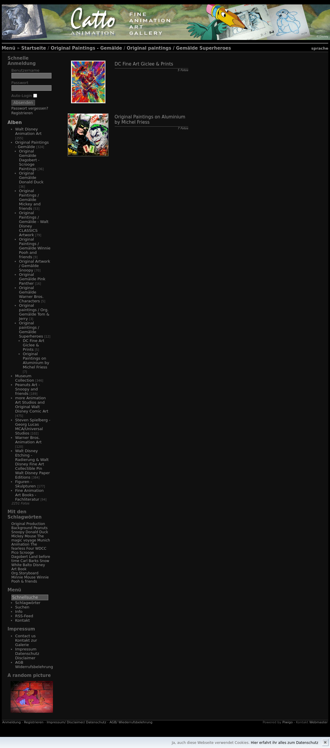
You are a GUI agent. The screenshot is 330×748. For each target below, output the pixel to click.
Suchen (22, 607)
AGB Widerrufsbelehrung (34, 664)
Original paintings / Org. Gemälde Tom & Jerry (34, 312)
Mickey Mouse (23, 536)
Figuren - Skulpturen (25, 483)
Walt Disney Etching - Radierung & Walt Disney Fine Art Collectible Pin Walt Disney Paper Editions (32, 464)
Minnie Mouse (23, 577)
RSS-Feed (24, 616)
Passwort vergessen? (29, 108)
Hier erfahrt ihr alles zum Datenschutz (284, 743)
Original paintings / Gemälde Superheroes (179, 48)
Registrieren (22, 113)
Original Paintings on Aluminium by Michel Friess (36, 360)
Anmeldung (11, 722)
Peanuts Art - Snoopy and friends (27, 389)
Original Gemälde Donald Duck (31, 177)
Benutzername (25, 70)
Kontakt (22, 620)
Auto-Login (24, 95)
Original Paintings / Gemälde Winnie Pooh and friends (35, 248)
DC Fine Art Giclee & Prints (33, 345)
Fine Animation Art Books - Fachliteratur (29, 495)
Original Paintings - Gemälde (86, 48)
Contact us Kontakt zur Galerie (26, 640)
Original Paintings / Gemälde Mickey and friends (30, 200)
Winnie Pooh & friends (30, 579)
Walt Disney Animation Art (28, 131)
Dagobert (19, 557)
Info (19, 611)
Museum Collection (24, 378)
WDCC (40, 548)
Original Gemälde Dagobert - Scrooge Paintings (29, 160)
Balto (27, 565)
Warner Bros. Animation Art (28, 439)
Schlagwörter (28, 603)
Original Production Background (28, 526)
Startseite (33, 48)
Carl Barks (30, 561)
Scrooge (27, 553)
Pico (15, 553)
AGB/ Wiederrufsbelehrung (130, 722)
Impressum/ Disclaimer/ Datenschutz (76, 722)
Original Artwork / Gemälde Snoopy (34, 265)
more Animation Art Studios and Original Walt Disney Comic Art (31, 404)
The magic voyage (27, 538)
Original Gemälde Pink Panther (32, 279)
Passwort (20, 82)
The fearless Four (24, 546)
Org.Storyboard (25, 573)
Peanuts (41, 528)
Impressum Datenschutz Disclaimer (27, 653)
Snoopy (18, 532)
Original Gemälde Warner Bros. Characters (31, 294)
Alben (15, 122)
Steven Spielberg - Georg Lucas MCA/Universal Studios (33, 426)
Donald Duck (37, 532)
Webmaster (318, 722)
